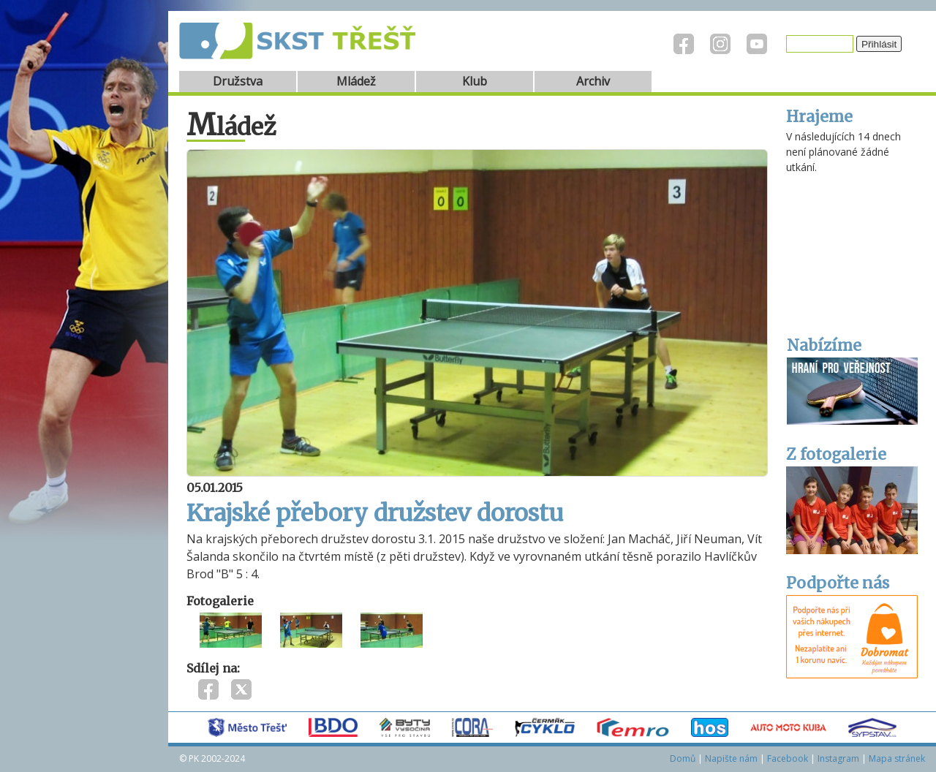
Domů (682, 758)
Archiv (593, 81)
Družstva (238, 81)
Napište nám (731, 758)
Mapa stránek (897, 758)
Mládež (356, 81)
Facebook (787, 758)
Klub (474, 81)
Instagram (838, 758)
